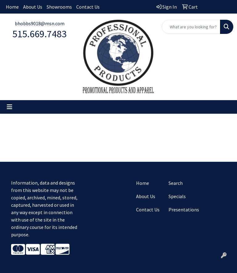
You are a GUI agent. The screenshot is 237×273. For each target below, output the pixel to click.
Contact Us (88, 7)
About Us (32, 7)
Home (12, 7)
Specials (177, 196)
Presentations (180, 209)
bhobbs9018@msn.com (39, 23)
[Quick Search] (191, 27)
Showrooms (59, 7)
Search (175, 183)
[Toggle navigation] (9, 107)
